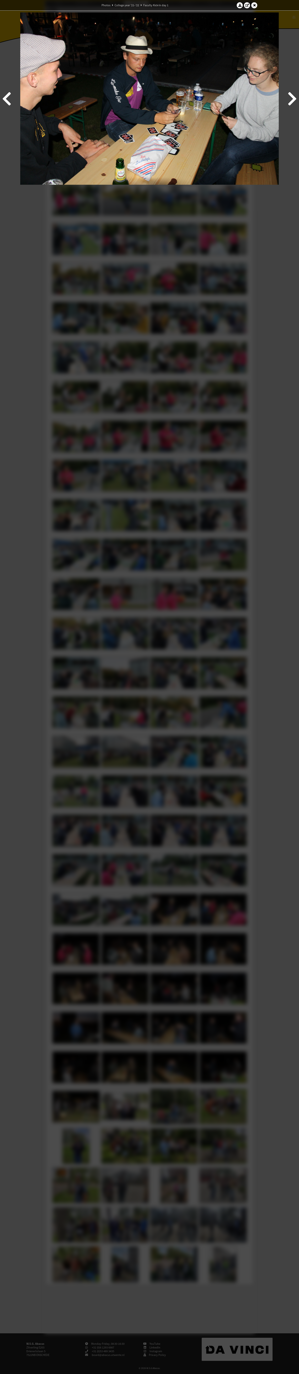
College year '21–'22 (127, 5)
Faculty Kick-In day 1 (155, 5)
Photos (106, 5)
